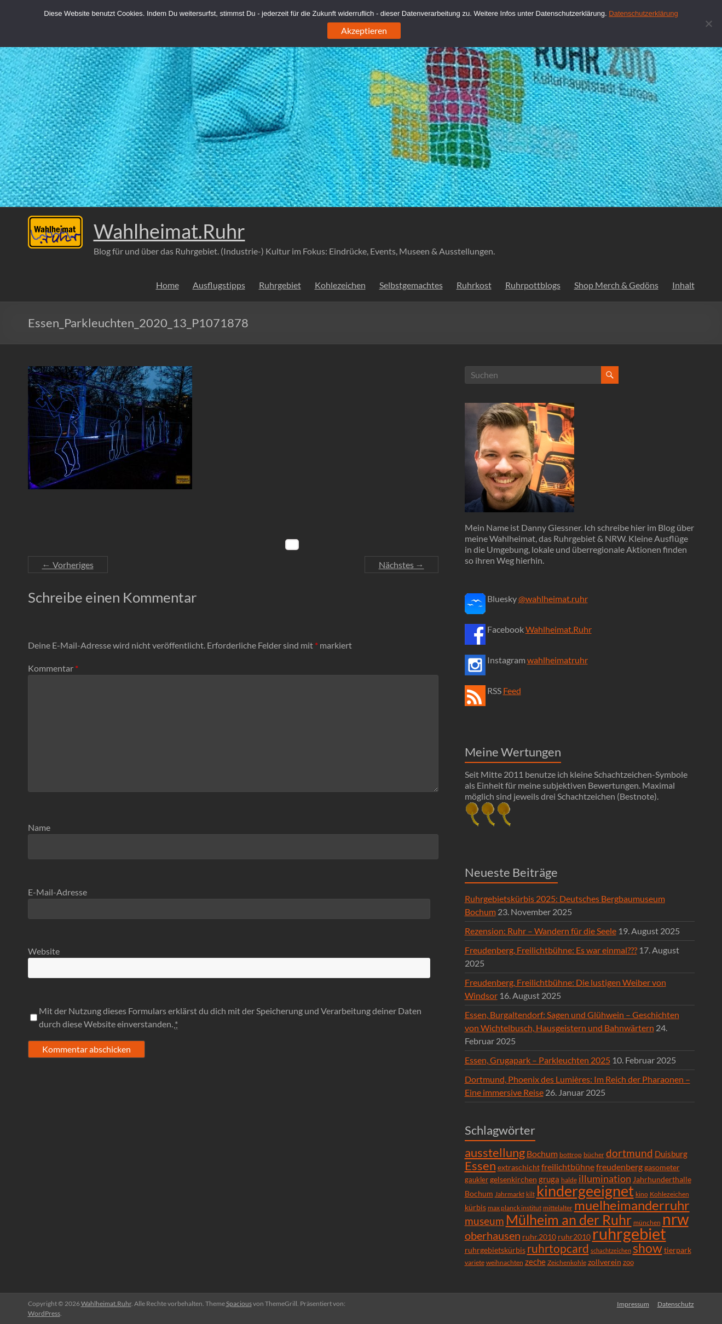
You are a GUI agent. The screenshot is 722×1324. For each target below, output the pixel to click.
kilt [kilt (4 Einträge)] (530, 1194)
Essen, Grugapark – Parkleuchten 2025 (537, 1060)
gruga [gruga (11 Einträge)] (549, 1179)
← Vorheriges (68, 564)
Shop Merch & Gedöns (616, 285)
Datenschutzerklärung (643, 13)
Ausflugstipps (219, 285)
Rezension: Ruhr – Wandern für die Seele (540, 931)
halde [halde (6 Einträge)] (569, 1180)
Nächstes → (401, 564)
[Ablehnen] (708, 23)
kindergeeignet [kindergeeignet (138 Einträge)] (585, 1191)
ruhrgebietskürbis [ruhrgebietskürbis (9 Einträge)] (495, 1249)
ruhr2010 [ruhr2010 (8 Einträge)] (574, 1237)
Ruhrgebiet (280, 285)
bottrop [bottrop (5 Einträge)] (570, 1154)
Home (167, 285)
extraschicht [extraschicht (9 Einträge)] (519, 1167)
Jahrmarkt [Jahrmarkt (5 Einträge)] (509, 1194)
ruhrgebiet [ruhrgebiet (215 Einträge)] (629, 1233)
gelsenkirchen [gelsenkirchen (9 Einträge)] (513, 1179)
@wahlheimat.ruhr (553, 598)
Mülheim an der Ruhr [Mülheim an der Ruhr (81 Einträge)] (569, 1220)
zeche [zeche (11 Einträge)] (535, 1262)
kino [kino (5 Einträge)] (642, 1194)
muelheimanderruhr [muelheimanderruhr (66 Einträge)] (632, 1205)
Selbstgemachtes (411, 285)
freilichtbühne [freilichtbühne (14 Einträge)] (567, 1166)
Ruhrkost (474, 285)
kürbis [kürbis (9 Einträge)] (475, 1207)
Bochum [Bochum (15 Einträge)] (542, 1153)
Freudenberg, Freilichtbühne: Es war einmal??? (551, 950)
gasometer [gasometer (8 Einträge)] (662, 1167)
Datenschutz (676, 1303)
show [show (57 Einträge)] (647, 1248)
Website (44, 951)
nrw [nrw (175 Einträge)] (675, 1219)
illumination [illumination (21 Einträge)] (605, 1178)
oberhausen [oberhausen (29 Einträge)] (493, 1235)
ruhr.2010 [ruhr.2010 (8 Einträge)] (539, 1237)
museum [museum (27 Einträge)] (484, 1221)
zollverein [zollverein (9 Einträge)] (604, 1262)
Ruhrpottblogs (533, 285)
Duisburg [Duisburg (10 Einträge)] (671, 1154)
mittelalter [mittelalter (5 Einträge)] (558, 1207)
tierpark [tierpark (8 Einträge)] (677, 1250)
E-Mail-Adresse (57, 892)
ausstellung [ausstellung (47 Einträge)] (495, 1152)
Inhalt (683, 285)
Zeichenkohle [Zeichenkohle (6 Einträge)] (566, 1262)
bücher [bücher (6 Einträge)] (594, 1154)
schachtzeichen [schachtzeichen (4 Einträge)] (611, 1250)
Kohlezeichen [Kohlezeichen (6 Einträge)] (669, 1194)
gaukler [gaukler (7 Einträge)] (476, 1179)
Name (39, 827)
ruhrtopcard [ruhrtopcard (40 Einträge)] (558, 1248)
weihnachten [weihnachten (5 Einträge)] (504, 1262)
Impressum (633, 1303)
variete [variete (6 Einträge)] (474, 1262)
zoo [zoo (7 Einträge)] (628, 1262)
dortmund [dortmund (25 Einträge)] (629, 1153)
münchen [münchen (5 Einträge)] (647, 1222)
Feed (512, 690)
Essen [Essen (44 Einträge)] (480, 1166)
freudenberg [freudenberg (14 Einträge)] (619, 1166)
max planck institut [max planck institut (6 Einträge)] (514, 1208)
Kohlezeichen (340, 285)
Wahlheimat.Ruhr (169, 231)
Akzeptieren (364, 30)
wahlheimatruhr (557, 660)
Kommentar (53, 668)
